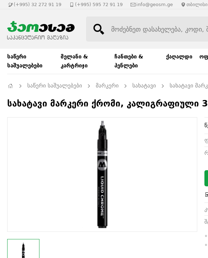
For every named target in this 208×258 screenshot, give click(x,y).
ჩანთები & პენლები (128, 61)
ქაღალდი (179, 56)
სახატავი (144, 85)
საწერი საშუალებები (24, 61)
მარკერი (107, 85)
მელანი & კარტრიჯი (74, 61)
